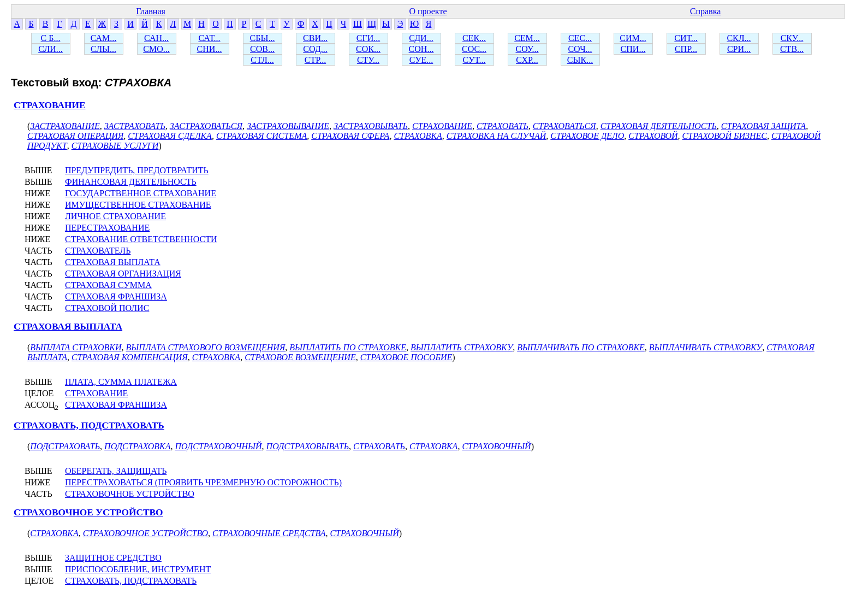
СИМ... (633, 38)
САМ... (104, 38)
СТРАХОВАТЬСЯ (564, 126)
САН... (156, 38)
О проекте (428, 11)
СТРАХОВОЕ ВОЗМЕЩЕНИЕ (300, 357)
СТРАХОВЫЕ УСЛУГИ (115, 145)
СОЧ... (580, 49)
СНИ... (209, 49)
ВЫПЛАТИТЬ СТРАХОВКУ (462, 347)
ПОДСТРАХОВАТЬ (65, 446)
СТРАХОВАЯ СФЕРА (350, 135)
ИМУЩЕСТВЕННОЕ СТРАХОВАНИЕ (138, 204)
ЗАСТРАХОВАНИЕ (64, 126)
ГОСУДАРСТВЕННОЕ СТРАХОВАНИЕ (140, 193)
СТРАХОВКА (418, 135)
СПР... (686, 49)
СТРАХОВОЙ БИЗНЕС (724, 135)
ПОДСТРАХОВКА (137, 446)
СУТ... (474, 59)
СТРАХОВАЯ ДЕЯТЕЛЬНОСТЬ (659, 126)
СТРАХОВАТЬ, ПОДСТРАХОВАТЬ (89, 425)
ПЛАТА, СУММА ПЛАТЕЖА (121, 381)
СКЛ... (739, 38)
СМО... (156, 49)
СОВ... (262, 49)
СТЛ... (262, 59)
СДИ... (421, 38)
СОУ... (526, 49)
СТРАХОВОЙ (652, 135)
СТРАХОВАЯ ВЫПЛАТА (112, 262)
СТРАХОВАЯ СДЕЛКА (170, 135)
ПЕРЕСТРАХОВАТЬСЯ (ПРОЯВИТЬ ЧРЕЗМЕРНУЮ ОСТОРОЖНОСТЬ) (203, 482)
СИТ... (685, 38)
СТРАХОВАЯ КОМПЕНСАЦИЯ (130, 357)
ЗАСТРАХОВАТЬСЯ (206, 126)
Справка (705, 11)
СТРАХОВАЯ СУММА (108, 285)
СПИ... (633, 49)
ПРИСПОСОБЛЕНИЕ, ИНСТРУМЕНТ (138, 569)
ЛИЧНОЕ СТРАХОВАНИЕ (115, 216)
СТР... (315, 59)
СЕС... (580, 38)
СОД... (315, 49)
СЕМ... (527, 38)
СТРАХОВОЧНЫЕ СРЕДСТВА (268, 533)
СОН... (421, 49)
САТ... (209, 38)
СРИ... (739, 49)
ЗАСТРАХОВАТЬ (134, 126)
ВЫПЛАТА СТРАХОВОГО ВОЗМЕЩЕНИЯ (205, 347)
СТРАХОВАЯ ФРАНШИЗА (116, 296)
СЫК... (580, 59)
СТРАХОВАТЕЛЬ (97, 250)
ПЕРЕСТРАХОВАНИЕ (107, 227)
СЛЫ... (103, 49)
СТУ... (368, 59)
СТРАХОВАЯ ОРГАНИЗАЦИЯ (123, 273)
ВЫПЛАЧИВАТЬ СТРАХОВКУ (705, 347)
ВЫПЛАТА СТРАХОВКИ (75, 347)
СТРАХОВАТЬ (502, 126)
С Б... (51, 38)
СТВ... (792, 49)
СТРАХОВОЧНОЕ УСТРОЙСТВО (129, 493)
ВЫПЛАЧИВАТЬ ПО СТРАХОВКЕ (581, 347)
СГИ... (368, 38)
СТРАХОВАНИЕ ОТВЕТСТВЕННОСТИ (141, 239)
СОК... (368, 49)
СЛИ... (50, 49)
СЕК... (474, 38)
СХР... (527, 59)
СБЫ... (262, 38)
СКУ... (792, 38)
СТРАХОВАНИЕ (50, 105)
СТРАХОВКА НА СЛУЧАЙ (496, 135)
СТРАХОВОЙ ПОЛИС (107, 308)
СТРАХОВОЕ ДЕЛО (587, 135)
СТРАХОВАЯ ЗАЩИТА (763, 126)
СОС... (474, 49)
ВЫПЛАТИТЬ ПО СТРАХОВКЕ (347, 347)
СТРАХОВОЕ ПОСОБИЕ (406, 357)
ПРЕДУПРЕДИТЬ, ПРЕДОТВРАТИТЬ (137, 170)
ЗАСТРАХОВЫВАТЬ (371, 126)
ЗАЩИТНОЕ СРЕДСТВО (113, 557)
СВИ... (315, 38)
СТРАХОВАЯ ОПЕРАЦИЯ (75, 135)
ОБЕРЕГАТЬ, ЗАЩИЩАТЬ (116, 470)
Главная (150, 11)
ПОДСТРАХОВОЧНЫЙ (218, 446)
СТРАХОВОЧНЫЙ (496, 446)
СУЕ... (421, 59)
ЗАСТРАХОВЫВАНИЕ (288, 126)
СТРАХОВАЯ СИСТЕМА (261, 135)
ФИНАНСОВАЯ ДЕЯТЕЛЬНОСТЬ (131, 181)
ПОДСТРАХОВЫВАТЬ (307, 446)
